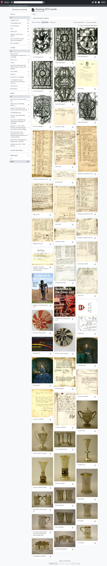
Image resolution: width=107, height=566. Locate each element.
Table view (52, 22)
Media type (13, 155)
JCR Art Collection (19, 43)
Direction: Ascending (91, 22)
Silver (19, 29)
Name (12, 93)
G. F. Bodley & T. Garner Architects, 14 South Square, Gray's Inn (19, 81)
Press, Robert (19, 72)
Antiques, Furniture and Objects (19, 35)
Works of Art (19, 32)
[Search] (28, 2)
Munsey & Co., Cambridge (19, 77)
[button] (92, 2)
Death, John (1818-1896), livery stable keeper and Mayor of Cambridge (19, 121)
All (11, 17)
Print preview (36, 22)
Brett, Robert (19, 89)
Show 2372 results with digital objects (87, 25)
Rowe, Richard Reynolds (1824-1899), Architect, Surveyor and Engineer (19, 67)
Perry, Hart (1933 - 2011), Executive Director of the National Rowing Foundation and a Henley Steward (19, 134)
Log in (102, 2)
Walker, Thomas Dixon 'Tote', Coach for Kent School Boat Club (19, 109)
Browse (6, 2)
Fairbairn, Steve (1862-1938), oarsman (19, 116)
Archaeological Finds (19, 23)
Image (19, 162)
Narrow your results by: (19, 9)
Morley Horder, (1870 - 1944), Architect (19, 145)
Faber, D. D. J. (19, 60)
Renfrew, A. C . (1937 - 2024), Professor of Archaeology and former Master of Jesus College (19, 127)
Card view (45, 22)
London (19, 63)
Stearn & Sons (19, 86)
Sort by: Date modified (79, 22)
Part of (12, 14)
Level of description (16, 150)
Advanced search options (41, 18)
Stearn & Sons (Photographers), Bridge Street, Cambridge (19, 55)
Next (79, 563)
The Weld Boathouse (19, 113)
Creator (12, 48)
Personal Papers (19, 26)
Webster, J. (19, 74)
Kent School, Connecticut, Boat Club (19, 100)
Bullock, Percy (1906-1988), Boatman (19, 104)
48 (75, 563)
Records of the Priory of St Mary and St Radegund (19, 39)
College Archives (19, 20)
